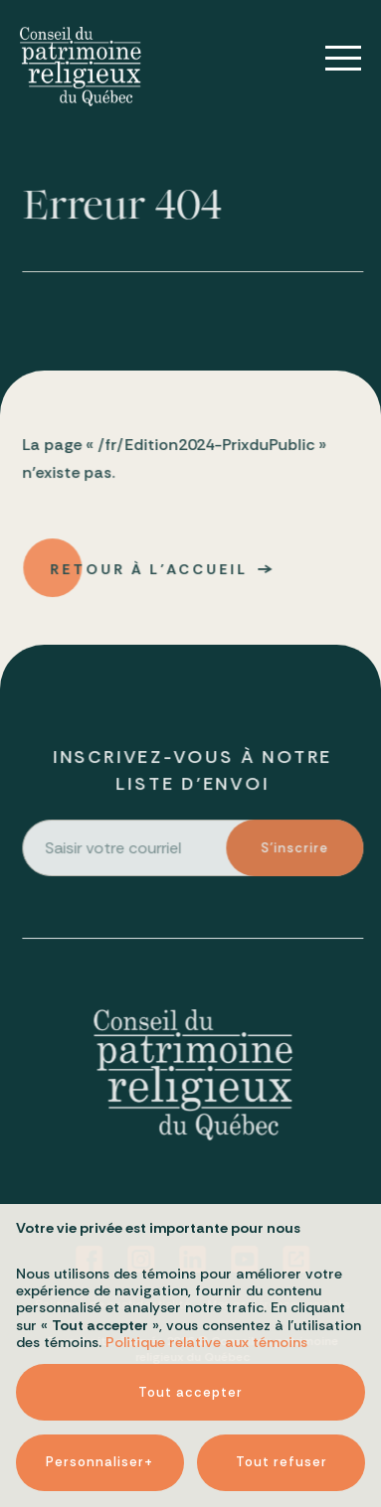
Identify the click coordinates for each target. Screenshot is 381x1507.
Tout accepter (190, 1344)
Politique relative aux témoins (206, 1294)
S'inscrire (296, 852)
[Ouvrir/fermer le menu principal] (329, 58)
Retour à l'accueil (151, 574)
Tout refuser (281, 1414)
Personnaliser (99, 1415)
